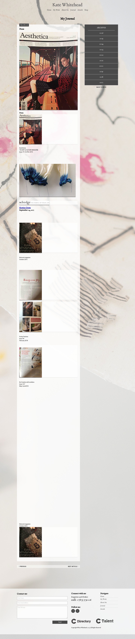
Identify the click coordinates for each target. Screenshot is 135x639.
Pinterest (78, 611)
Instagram (73, 611)
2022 (101, 55)
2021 (101, 60)
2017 (101, 82)
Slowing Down (25, 208)
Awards (80, 10)
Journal (73, 10)
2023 (101, 49)
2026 (101, 33)
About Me (65, 10)
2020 (101, 66)
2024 (101, 44)
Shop (86, 10)
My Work (56, 10)
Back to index (101, 87)
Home (49, 10)
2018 (101, 77)
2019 (101, 71)
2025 (101, 38)
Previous (23, 566)
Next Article (72, 566)
